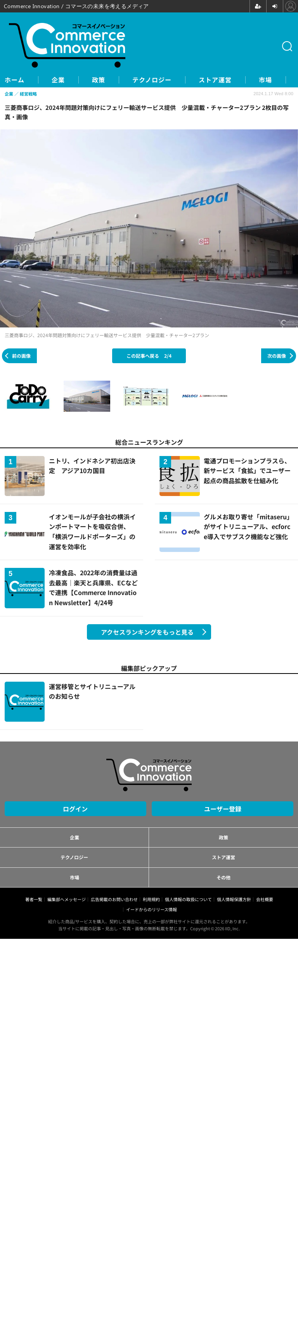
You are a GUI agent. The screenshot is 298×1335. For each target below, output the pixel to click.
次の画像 (276, 355)
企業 (58, 80)
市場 (265, 80)
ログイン (75, 808)
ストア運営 (215, 80)
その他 (223, 877)
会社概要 (264, 899)
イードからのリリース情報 (151, 909)
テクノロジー (152, 80)
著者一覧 (33, 899)
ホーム (14, 80)
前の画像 (21, 355)
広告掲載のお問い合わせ (114, 899)
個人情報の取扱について (188, 899)
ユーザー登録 (222, 808)
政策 (98, 80)
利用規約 (151, 899)
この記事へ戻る (149, 355)
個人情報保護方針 (234, 899)
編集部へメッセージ (66, 899)
